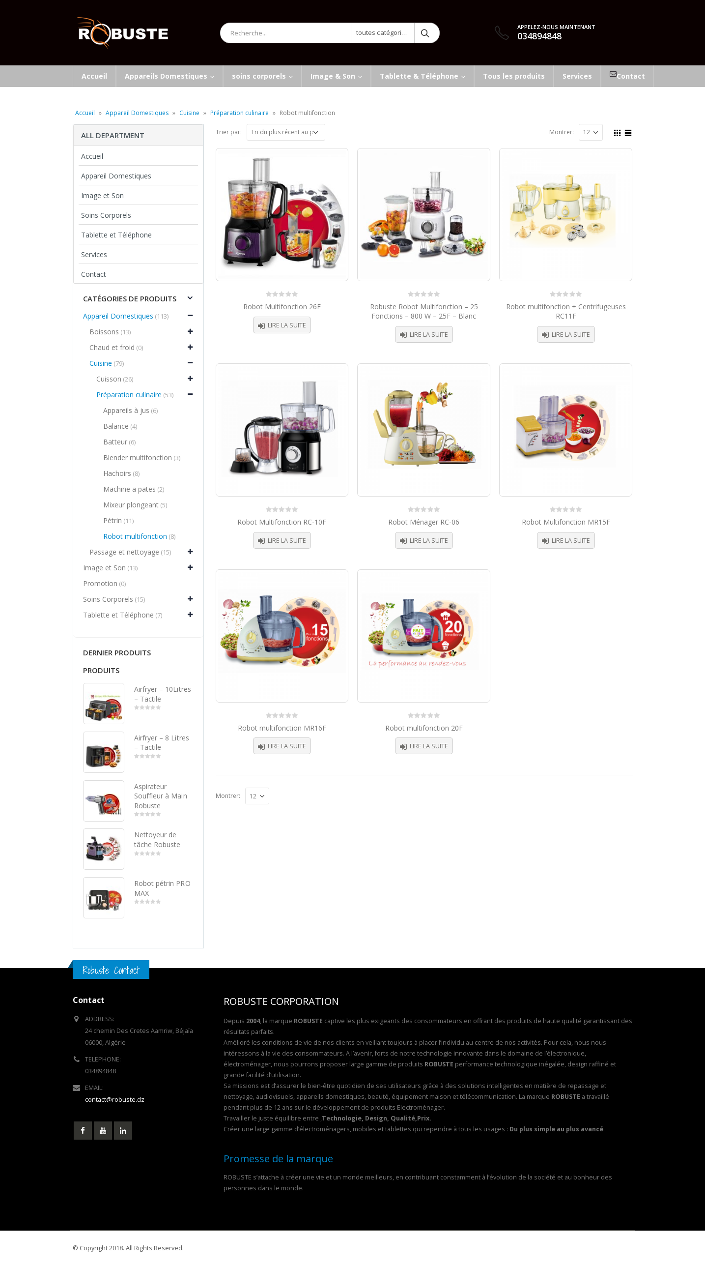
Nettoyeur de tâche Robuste (157, 839)
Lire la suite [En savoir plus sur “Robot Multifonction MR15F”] (571, 540)
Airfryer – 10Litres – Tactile (162, 694)
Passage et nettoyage (124, 552)
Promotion (100, 583)
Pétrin (112, 520)
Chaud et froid (112, 347)
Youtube (103, 1130)
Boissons (104, 331)
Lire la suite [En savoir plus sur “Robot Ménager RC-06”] (429, 540)
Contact (93, 274)
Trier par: (229, 132)
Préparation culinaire (239, 113)
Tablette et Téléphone (116, 234)
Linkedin (123, 1130)
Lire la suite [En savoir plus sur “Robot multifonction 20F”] (429, 746)
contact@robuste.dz (114, 1099)
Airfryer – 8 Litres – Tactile (161, 742)
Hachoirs (117, 473)
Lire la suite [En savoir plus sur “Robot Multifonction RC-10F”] (287, 540)
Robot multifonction (135, 536)
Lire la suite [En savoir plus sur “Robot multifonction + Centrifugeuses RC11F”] (571, 334)
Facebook (83, 1130)
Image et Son (102, 195)
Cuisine (189, 113)
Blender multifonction (137, 457)
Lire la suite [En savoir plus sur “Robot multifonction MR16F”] (287, 746)
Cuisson (108, 378)
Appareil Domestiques (137, 113)
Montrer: (561, 132)
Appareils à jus (126, 410)
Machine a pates (129, 489)
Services (94, 254)
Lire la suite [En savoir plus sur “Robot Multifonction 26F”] (287, 325)
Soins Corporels (106, 215)
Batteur (115, 441)
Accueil (85, 113)
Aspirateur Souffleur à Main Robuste (160, 796)
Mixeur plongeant (131, 504)
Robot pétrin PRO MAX (162, 888)
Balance (116, 426)
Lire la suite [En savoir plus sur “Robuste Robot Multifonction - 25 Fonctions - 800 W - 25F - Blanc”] (429, 334)
